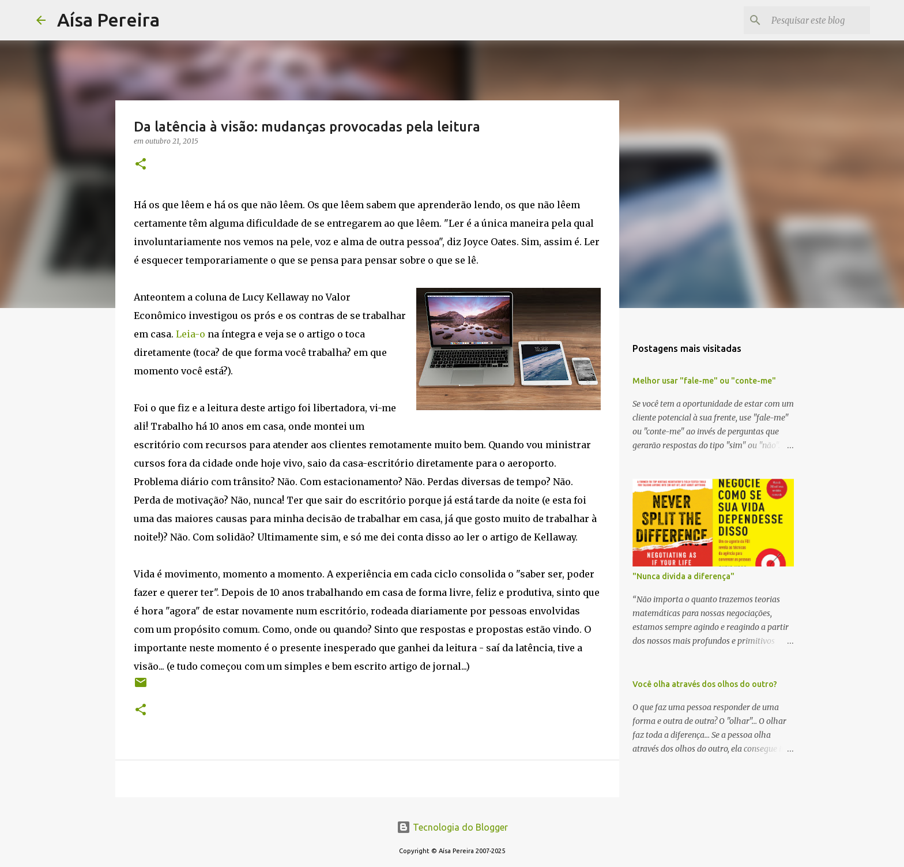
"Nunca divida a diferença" (683, 576)
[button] (141, 164)
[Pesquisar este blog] (809, 20)
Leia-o (190, 334)
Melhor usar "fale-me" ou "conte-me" (704, 380)
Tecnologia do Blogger (452, 827)
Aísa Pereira (108, 19)
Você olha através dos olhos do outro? (704, 684)
